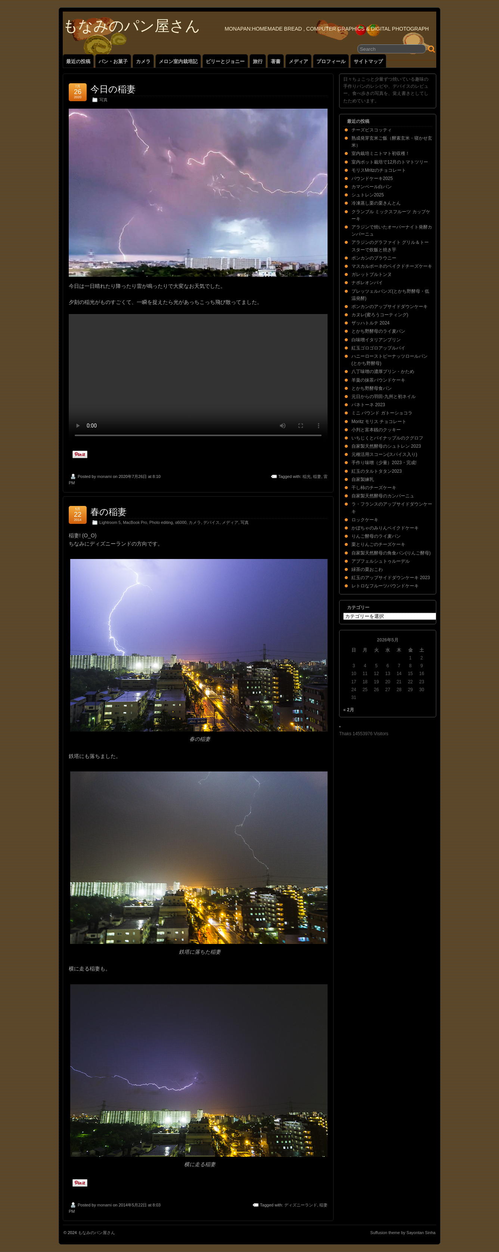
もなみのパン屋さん (131, 26)
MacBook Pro (135, 522)
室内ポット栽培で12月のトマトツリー (389, 162)
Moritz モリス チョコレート (378, 421)
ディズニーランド (300, 1205)
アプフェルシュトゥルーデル (380, 561)
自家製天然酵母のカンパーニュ (382, 495)
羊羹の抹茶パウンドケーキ (378, 380)
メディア (298, 61)
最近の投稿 (78, 61)
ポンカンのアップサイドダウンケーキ (389, 306)
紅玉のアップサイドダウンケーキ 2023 (390, 577)
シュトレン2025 (367, 195)
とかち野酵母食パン (371, 388)
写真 (103, 99)
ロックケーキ (364, 519)
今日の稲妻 (113, 89)
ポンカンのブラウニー (373, 258)
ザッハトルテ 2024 (370, 323)
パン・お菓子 (113, 61)
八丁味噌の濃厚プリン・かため (382, 371)
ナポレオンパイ (367, 282)
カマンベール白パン (371, 186)
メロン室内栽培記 (178, 61)
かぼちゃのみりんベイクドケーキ (385, 528)
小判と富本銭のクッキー (376, 429)
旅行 (258, 61)
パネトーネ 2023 (368, 404)
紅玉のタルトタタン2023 (376, 471)
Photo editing (161, 522)
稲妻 (317, 476)
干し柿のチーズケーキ (373, 487)
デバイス (211, 522)
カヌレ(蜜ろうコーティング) (379, 314)
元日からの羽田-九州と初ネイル (383, 396)
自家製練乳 (362, 479)
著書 (276, 61)
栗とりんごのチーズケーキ (378, 544)
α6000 (180, 522)
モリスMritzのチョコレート (378, 170)
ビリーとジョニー (225, 61)
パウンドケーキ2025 (372, 178)
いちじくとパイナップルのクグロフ (387, 438)
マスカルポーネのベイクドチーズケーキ (391, 266)
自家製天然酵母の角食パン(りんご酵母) (391, 553)
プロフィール (330, 61)
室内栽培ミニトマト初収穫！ (380, 153)
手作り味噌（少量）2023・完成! (383, 462)
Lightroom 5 (110, 522)
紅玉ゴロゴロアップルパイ (378, 348)
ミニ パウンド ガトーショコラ (381, 413)
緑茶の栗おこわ (367, 569)
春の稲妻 (108, 512)
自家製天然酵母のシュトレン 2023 (386, 446)
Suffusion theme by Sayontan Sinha (403, 1232)
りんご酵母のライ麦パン (376, 536)
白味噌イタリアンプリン (376, 339)
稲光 (307, 476)
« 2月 (348, 709)
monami (104, 476)
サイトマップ (368, 61)
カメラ (143, 61)
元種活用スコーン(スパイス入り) (384, 454)
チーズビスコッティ (371, 130)
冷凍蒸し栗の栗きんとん (376, 203)
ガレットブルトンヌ (371, 274)
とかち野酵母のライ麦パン (378, 331)
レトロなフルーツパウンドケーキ (385, 585)
